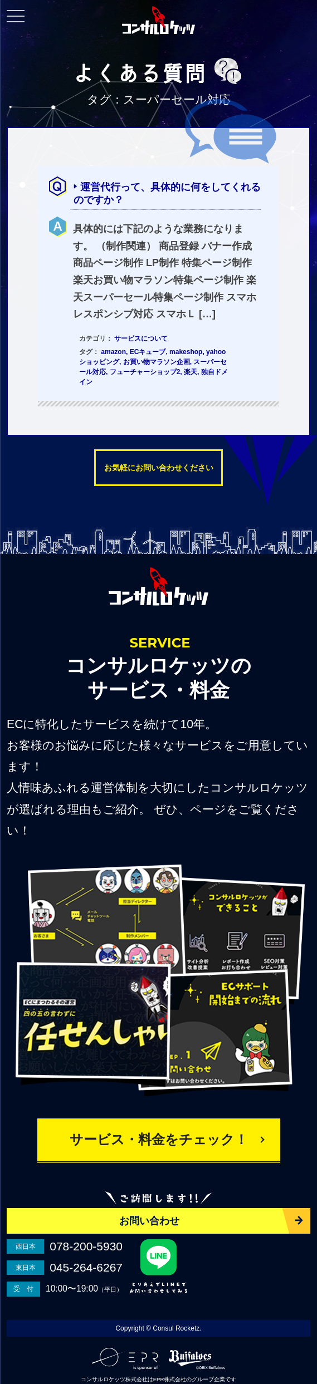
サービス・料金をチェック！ (159, 1139)
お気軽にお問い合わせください (158, 467)
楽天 (190, 372)
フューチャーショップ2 (145, 372)
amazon (113, 352)
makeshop (185, 352)
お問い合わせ (149, 1220)
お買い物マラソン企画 (156, 362)
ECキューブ (148, 352)
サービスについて (141, 338)
